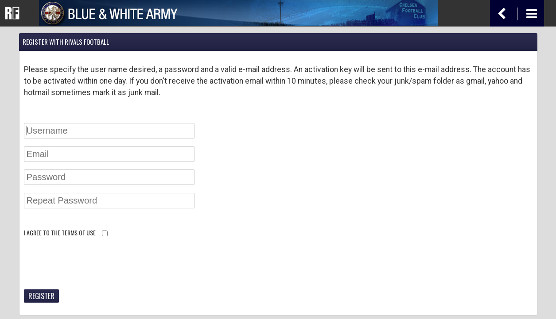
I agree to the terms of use (60, 232)
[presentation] (91, 264)
